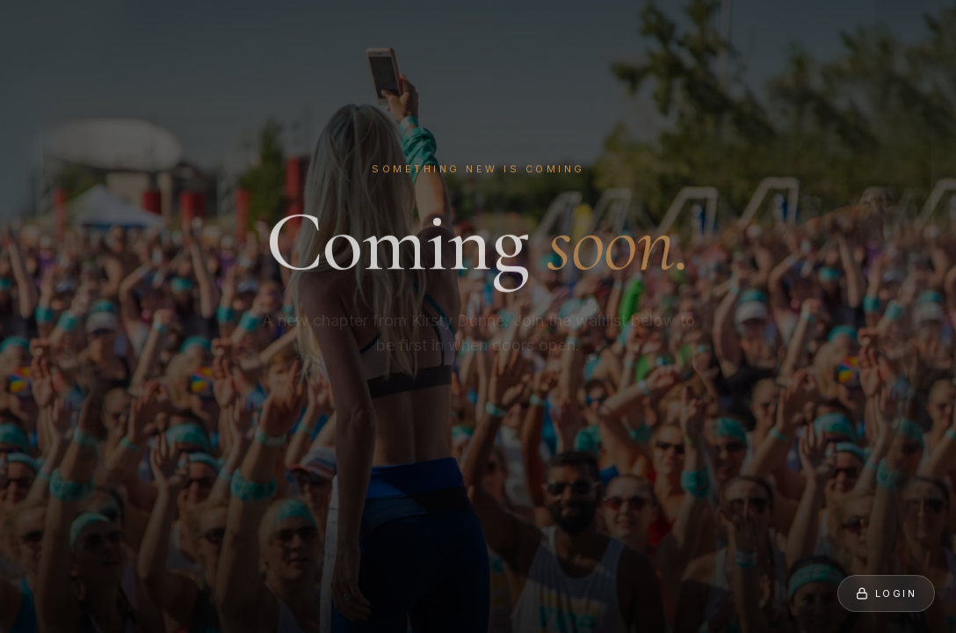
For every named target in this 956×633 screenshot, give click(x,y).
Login (886, 593)
